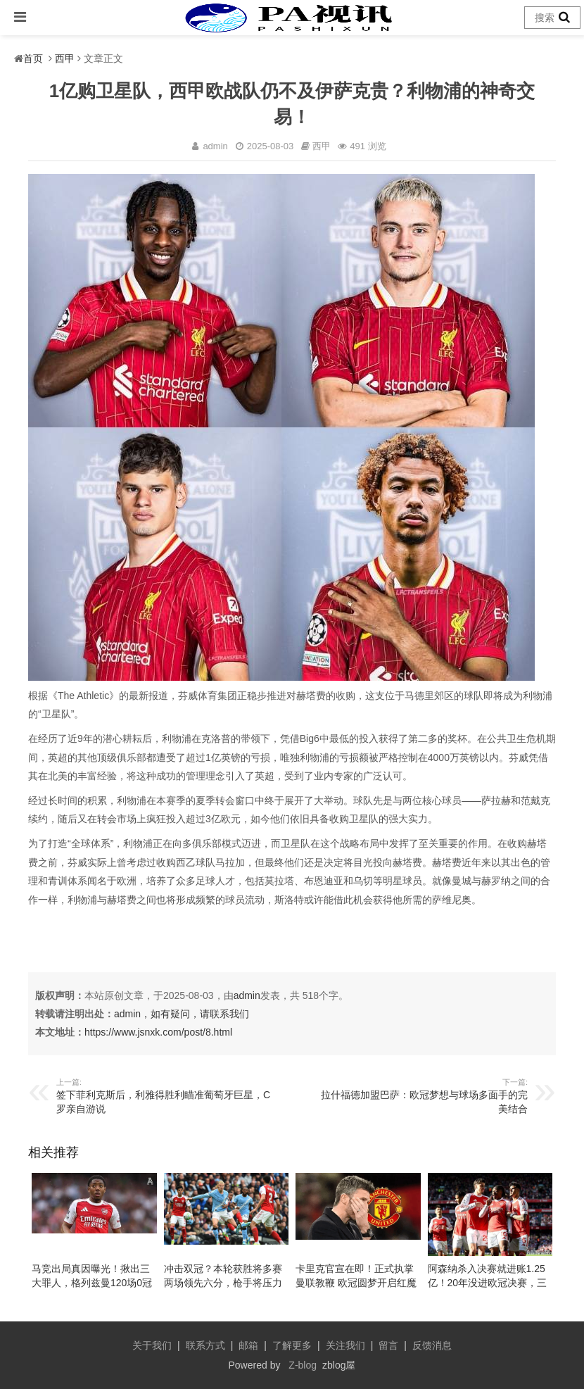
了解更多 (292, 1345)
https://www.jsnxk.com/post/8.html (158, 1032)
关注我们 (345, 1345)
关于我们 (152, 1345)
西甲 (65, 58)
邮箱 (248, 1345)
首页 (33, 58)
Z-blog (302, 1365)
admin (247, 995)
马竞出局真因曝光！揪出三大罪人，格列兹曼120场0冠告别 (92, 1282)
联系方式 (205, 1345)
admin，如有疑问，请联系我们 (181, 1013)
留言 (388, 1345)
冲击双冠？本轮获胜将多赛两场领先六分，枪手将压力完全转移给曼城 (223, 1282)
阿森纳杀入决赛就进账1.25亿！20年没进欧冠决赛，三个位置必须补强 (487, 1282)
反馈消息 (432, 1345)
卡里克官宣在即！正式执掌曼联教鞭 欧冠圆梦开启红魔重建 (356, 1282)
